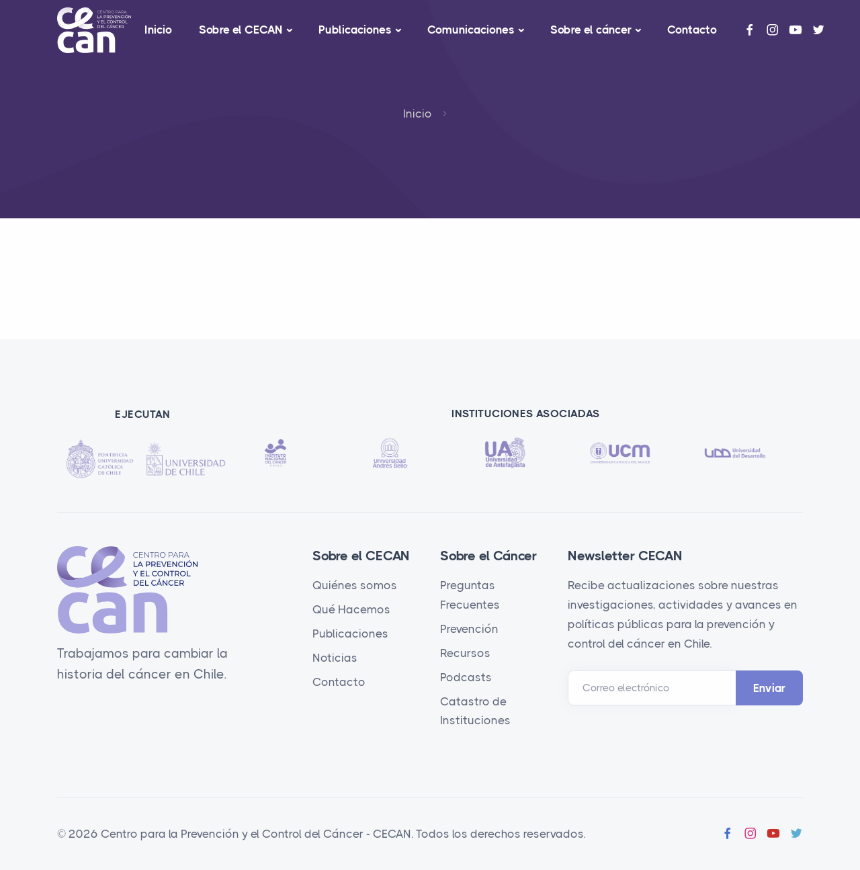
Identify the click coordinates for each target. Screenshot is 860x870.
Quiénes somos (354, 585)
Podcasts (466, 677)
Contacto (692, 29)
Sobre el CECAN (241, 29)
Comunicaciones (471, 29)
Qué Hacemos (351, 609)
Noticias (334, 657)
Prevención (469, 629)
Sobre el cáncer (591, 29)
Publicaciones (355, 29)
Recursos (465, 653)
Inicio (158, 29)
